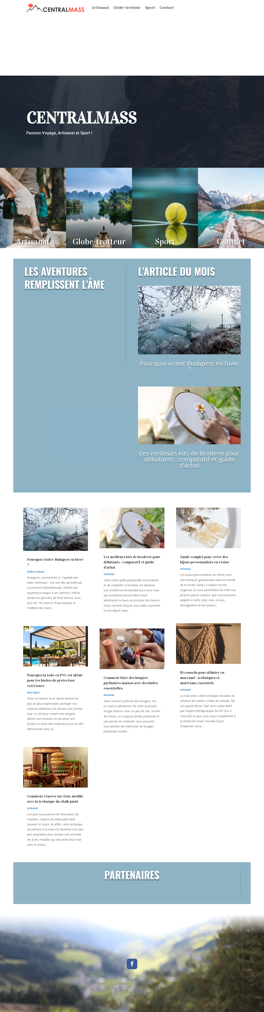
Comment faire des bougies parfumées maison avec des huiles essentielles (131, 683)
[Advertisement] (132, 45)
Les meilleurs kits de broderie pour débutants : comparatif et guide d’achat (189, 459)
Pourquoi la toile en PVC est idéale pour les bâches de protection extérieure (55, 680)
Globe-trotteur (127, 7)
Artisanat (100, 7)
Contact (167, 7)
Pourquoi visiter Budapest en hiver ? (189, 366)
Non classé (33, 692)
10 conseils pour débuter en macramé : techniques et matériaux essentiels (202, 677)
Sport (150, 7)
